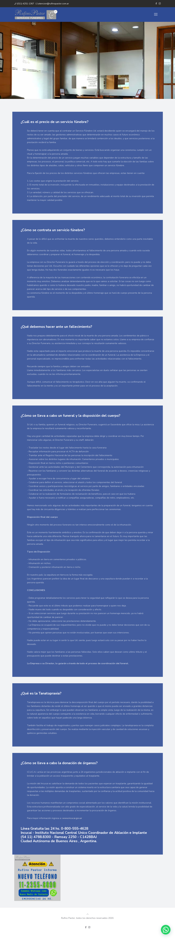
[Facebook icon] (156, 3)
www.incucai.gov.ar (72, 818)
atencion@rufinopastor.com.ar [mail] (53, 3)
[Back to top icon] (87, 914)
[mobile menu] (156, 14)
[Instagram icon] (160, 3)
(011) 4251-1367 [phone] (25, 3)
